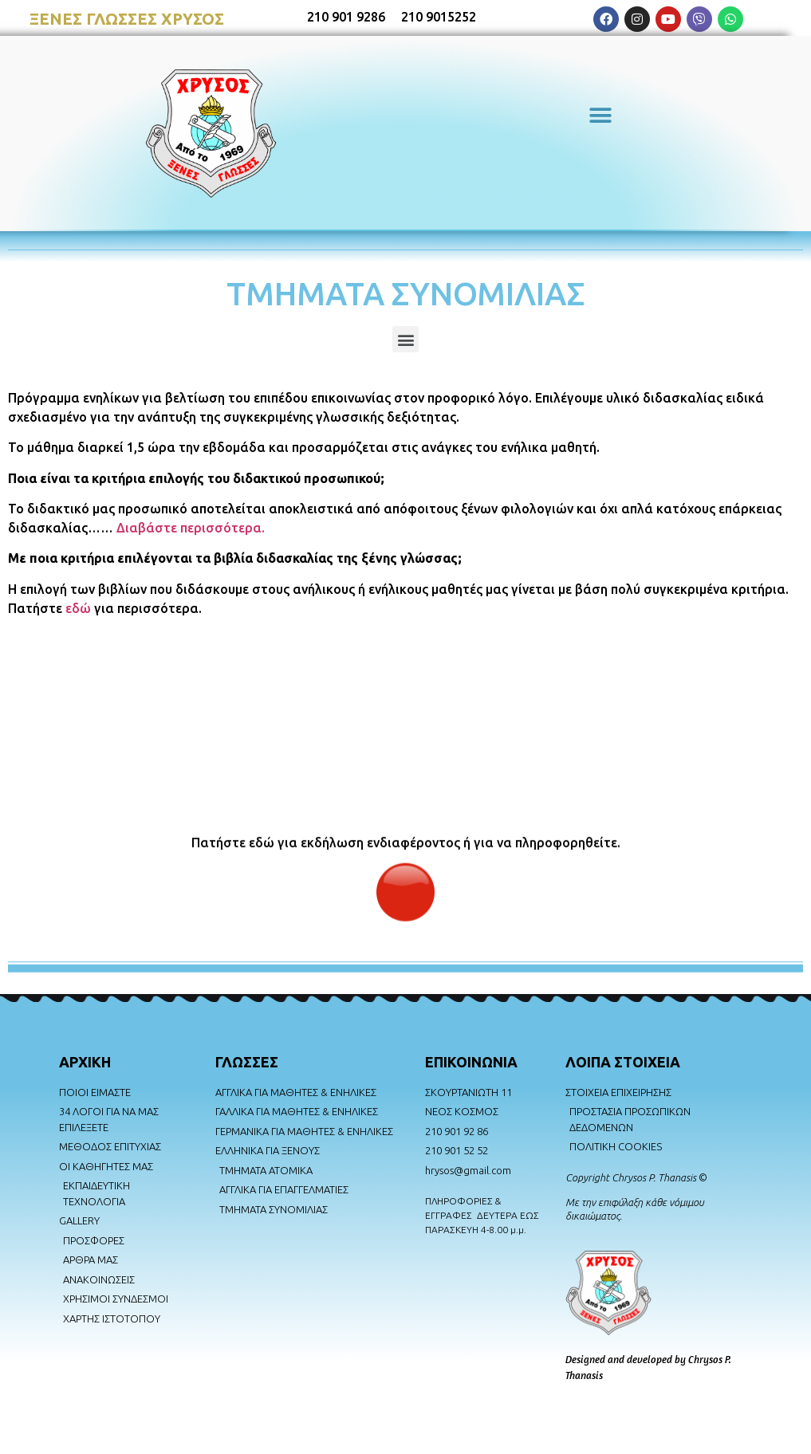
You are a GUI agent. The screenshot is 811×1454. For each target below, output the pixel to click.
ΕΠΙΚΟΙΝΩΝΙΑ (471, 1062)
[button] (601, 116)
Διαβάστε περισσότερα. (190, 528)
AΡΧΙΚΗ (85, 1062)
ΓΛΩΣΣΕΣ (246, 1062)
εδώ (78, 608)
